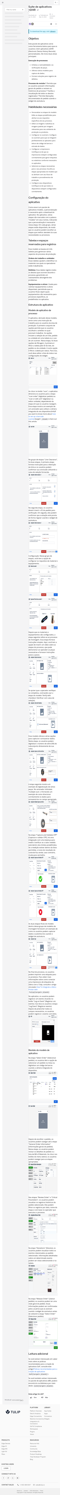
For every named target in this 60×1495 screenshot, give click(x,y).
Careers (26, 1490)
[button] (56, 2)
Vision (32, 1434)
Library (52, 31)
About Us (19, 1490)
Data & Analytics (35, 1413)
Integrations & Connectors (34, 1422)
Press (41, 1490)
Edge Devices (6, 1443)
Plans (3, 1454)
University (33, 1446)
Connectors (48, 1416)
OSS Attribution (34, 1490)
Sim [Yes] (33, 1398)
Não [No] (44, 1398)
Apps (46, 1413)
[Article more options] (56, 24)
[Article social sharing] (51, 24)
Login (6, 1468)
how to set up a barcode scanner (42, 416)
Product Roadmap (36, 1454)
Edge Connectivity (36, 1416)
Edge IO (4, 1446)
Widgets (47, 1419)
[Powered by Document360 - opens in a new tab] (14, 1400)
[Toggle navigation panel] (28, 11)
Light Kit (4, 1451)
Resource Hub (34, 1443)
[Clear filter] (22, 9)
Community (33, 1449)
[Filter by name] (15, 10)
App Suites (47, 1411)
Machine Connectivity (37, 1419)
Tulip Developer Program (38, 1457)
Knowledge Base (35, 1451)
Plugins (32, 1431)
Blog (31, 1459)
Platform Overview (36, 1411)
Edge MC (5, 1449)
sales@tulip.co (39, 1485)
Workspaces (34, 1429)
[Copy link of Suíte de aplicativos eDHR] (38, 10)
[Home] (2, 3)
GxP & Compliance (36, 1426)
